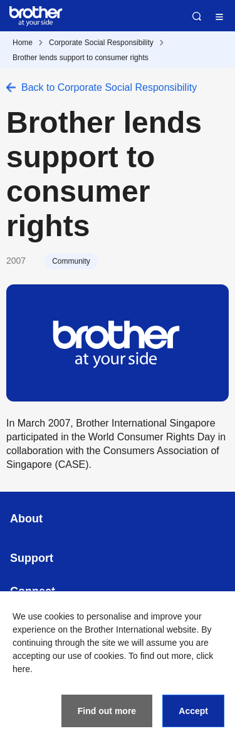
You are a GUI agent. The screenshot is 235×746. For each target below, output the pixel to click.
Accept (193, 711)
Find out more (107, 711)
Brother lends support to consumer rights (81, 57)
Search (197, 16)
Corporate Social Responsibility (101, 42)
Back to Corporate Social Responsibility (109, 87)
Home (23, 42)
